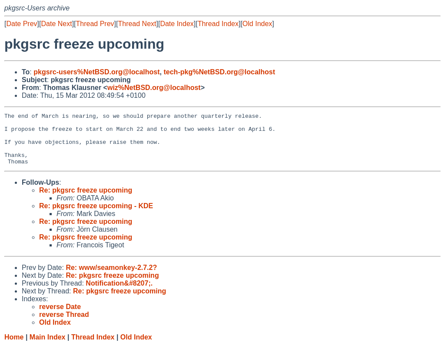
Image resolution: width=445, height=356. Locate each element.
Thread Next (137, 23)
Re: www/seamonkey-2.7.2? (111, 278)
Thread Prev (95, 23)
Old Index (257, 23)
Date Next (56, 23)
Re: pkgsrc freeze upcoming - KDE (96, 216)
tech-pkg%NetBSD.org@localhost (219, 72)
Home (13, 347)
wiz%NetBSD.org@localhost (154, 87)
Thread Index (218, 23)
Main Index (48, 347)
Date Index (176, 23)
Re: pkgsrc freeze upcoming (85, 200)
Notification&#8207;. (119, 293)
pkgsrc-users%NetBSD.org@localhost (96, 72)
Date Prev (21, 23)
